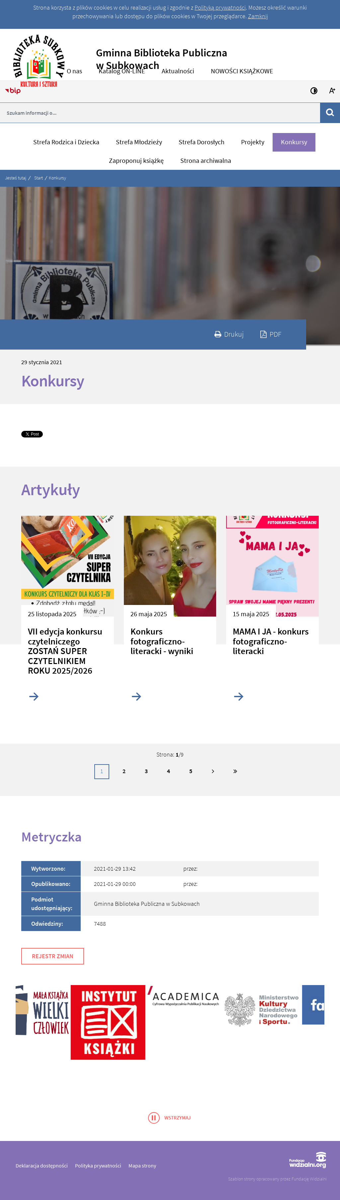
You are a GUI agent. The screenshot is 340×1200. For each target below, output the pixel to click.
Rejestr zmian (52, 956)
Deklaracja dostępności (42, 1165)
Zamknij (258, 16)
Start (38, 178)
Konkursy (57, 178)
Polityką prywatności (220, 7)
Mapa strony (142, 1165)
